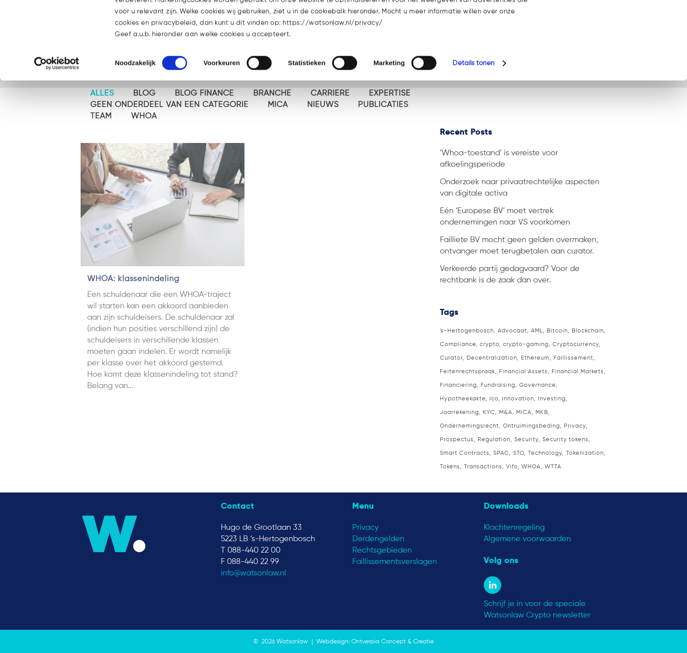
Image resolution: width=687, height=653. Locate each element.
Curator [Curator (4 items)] (451, 358)
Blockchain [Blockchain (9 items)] (588, 331)
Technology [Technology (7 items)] (545, 453)
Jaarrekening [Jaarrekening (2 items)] (459, 412)
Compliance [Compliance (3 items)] (458, 344)
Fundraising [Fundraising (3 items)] (498, 385)
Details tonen (473, 129)
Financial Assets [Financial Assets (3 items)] (523, 372)
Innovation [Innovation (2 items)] (518, 399)
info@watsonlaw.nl (253, 573)
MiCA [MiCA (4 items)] (523, 412)
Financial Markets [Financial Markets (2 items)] (578, 372)
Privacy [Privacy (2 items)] (575, 426)
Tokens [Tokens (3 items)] (450, 467)
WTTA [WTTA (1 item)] (553, 467)
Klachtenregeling (514, 528)
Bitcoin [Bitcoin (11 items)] (557, 331)
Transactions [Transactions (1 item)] (483, 467)
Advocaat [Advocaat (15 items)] (512, 331)
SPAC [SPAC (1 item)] (501, 453)
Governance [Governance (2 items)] (537, 385)
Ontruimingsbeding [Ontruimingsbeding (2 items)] (531, 426)
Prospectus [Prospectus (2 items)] (457, 439)
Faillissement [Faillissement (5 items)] (573, 358)
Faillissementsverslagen (394, 562)
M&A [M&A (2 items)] (505, 412)
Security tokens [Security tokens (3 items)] (565, 439)
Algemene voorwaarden (527, 539)
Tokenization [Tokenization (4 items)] (585, 453)
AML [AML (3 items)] (537, 331)
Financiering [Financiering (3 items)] (458, 385)
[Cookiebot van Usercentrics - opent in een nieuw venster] (56, 129)
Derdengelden (378, 539)
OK (614, 21)
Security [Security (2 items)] (526, 439)
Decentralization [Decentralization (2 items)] (492, 358)
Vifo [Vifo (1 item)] (511, 467)
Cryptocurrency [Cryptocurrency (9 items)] (575, 344)
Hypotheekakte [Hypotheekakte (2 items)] (462, 399)
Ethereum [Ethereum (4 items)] (535, 358)
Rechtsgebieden (382, 550)
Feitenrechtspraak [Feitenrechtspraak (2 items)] (467, 372)
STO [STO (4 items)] (518, 453)
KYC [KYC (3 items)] (489, 412)
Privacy (365, 528)
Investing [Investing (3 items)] (552, 399)
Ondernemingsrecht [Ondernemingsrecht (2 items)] (469, 426)
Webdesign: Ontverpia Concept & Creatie (375, 642)
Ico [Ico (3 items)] (493, 399)
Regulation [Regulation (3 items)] (494, 439)
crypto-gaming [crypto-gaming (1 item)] (526, 344)
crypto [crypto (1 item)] (489, 344)
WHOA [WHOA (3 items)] (531, 467)
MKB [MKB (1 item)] (541, 412)
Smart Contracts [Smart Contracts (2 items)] (464, 453)
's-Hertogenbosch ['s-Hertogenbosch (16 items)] (467, 331)
